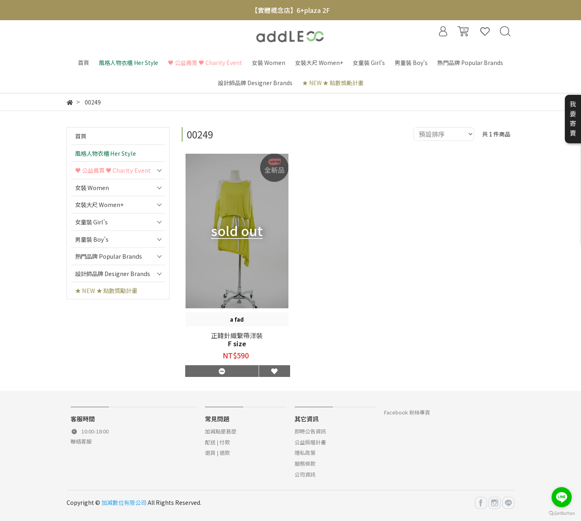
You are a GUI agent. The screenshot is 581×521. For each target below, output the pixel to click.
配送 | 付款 (217, 442)
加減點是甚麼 (220, 431)
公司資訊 (305, 474)
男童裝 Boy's (92, 239)
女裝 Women (92, 187)
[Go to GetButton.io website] (562, 512)
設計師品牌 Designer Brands (112, 273)
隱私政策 (305, 452)
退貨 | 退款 (217, 452)
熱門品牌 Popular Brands (108, 256)
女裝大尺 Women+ (99, 204)
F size (237, 343)
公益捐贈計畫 (310, 442)
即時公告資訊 (310, 431)
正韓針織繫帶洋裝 (237, 335)
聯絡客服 (81, 441)
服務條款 (305, 463)
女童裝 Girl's (91, 222)
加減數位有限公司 (123, 502)
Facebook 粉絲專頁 (407, 412)
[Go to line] (562, 497)
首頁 (80, 136)
